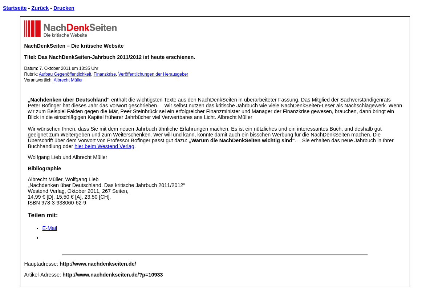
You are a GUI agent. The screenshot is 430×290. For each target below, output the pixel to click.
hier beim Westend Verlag (104, 146)
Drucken (63, 8)
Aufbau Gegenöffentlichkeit (65, 74)
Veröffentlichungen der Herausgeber (153, 74)
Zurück (40, 8)
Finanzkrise (105, 74)
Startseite (15, 8)
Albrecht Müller (68, 80)
